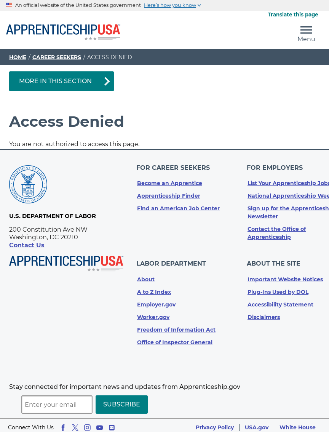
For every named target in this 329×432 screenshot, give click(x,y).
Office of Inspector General (174, 338)
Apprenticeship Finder (168, 193)
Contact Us (27, 245)
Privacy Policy (215, 423)
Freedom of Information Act (176, 325)
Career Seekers (56, 57)
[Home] (63, 33)
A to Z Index (154, 287)
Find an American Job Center (178, 206)
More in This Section (55, 81)
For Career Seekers (174, 166)
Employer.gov (156, 300)
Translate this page (293, 14)
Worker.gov (153, 312)
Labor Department (172, 260)
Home (17, 57)
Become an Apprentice (169, 181)
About (146, 275)
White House (297, 423)
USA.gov (256, 423)
